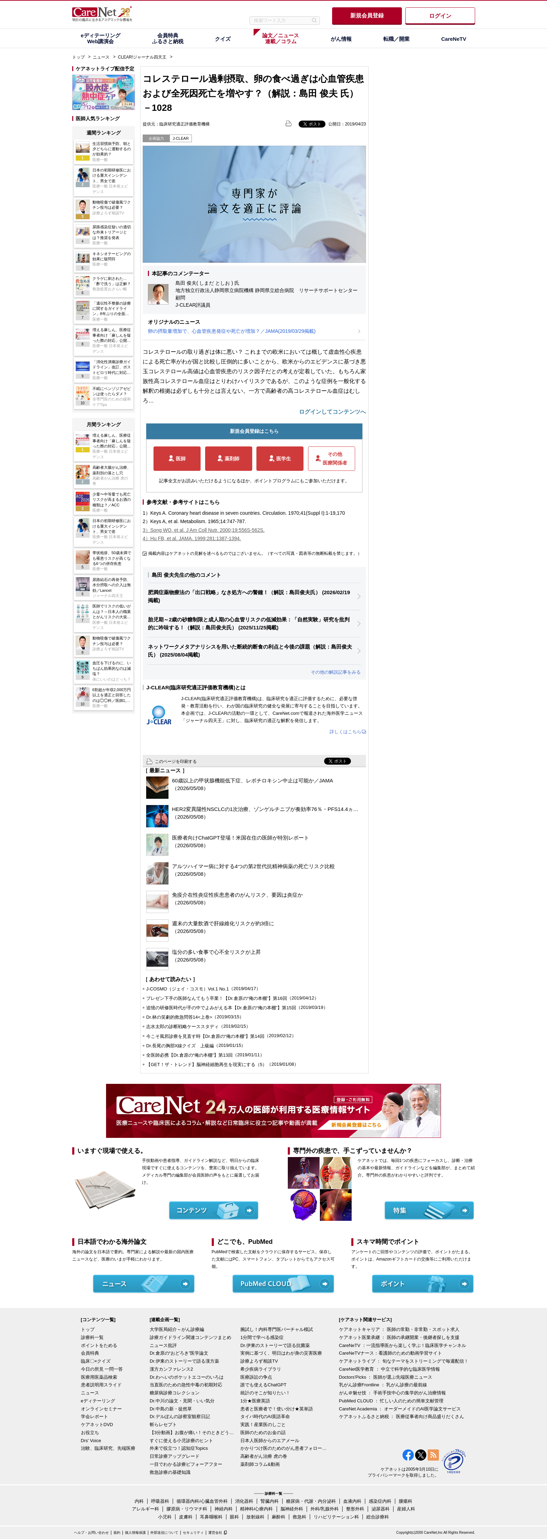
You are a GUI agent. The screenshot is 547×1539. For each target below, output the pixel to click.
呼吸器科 (160, 1501)
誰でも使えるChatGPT (263, 1384)
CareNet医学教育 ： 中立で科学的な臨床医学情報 (389, 1369)
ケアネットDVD (97, 1424)
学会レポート (94, 1416)
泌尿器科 (381, 1508)
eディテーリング (98, 1400)
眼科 (234, 1516)
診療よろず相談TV (259, 1361)
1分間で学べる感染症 (262, 1337)
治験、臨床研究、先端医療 (108, 1448)
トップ (78, 57)
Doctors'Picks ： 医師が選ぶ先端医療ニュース (386, 1377)
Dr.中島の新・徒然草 (171, 1408)
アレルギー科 (145, 1508)
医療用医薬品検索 (99, 1377)
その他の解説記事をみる (336, 672)
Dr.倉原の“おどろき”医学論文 (179, 1353)
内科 (139, 1501)
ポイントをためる (99, 1345)
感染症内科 (380, 1501)
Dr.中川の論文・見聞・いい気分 (182, 1400)
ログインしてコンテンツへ (332, 412)
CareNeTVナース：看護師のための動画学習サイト (390, 1353)
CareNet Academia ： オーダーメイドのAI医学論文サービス (400, 1408)
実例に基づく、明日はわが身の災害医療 (281, 1353)
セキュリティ (193, 1532)
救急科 (299, 1516)
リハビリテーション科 (336, 1516)
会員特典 (90, 1353)
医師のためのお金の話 (263, 1432)
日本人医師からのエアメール (269, 1440)
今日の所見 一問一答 (102, 1369)
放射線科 (255, 1516)
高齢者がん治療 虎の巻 (263, 1456)
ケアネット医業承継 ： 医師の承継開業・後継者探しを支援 (399, 1337)
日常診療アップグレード (175, 1456)
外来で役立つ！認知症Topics (179, 1448)
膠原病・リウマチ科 (186, 1508)
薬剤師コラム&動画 (260, 1464)
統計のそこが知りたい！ (265, 1392)
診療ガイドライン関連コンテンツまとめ (190, 1337)
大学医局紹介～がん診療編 (177, 1329)
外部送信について (164, 1532)
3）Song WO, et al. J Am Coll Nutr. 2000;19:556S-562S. (203, 530)
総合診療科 (377, 1516)
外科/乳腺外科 (324, 1508)
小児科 (165, 1516)
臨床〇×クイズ (96, 1361)
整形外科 (355, 1508)
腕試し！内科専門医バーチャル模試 (276, 1329)
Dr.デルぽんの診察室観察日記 (180, 1416)
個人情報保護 (135, 1532)
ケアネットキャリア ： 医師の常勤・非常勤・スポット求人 (399, 1329)
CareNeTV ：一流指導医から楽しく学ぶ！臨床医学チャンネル (402, 1345)
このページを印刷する (176, 761)
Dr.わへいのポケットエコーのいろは (187, 1377)
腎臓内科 (270, 1501)
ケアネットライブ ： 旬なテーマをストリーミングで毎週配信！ (404, 1361)
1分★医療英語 (255, 1400)
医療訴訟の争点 (256, 1377)
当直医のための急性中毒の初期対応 (186, 1384)
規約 (116, 1532)
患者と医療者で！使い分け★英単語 (276, 1408)
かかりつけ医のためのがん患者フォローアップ (284, 1448)
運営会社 (215, 1532)
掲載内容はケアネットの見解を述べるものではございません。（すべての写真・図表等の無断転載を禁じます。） (255, 553)
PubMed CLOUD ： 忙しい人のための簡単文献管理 (391, 1400)
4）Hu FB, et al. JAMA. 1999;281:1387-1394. (192, 538)
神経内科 (224, 1508)
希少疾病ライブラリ (260, 1369)
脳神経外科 (291, 1508)
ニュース (101, 57)
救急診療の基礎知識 (170, 1472)
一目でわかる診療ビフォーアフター (186, 1464)
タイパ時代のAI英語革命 (265, 1416)
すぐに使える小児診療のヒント (181, 1440)
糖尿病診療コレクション (175, 1392)
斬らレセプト (163, 1424)
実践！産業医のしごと (263, 1424)
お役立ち (90, 1432)
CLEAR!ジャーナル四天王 (142, 57)
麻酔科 (278, 1516)
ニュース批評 (163, 1345)
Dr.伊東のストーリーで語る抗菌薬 (275, 1345)
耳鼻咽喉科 (211, 1516)
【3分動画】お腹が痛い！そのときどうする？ (193, 1432)
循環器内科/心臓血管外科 (202, 1501)
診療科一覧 (92, 1337)
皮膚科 (186, 1516)
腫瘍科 (405, 1501)
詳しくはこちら (345, 731)
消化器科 (244, 1501)
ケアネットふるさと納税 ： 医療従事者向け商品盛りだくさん (401, 1416)
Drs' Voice (91, 1440)
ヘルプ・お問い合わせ (91, 1532)
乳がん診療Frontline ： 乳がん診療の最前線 (383, 1384)
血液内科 (352, 1501)
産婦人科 (406, 1508)
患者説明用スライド (101, 1384)
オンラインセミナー (101, 1408)
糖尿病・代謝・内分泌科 (311, 1501)
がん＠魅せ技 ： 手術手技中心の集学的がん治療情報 (392, 1392)
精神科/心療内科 (256, 1508)
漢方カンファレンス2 (171, 1369)
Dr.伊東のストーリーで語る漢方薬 (184, 1361)
